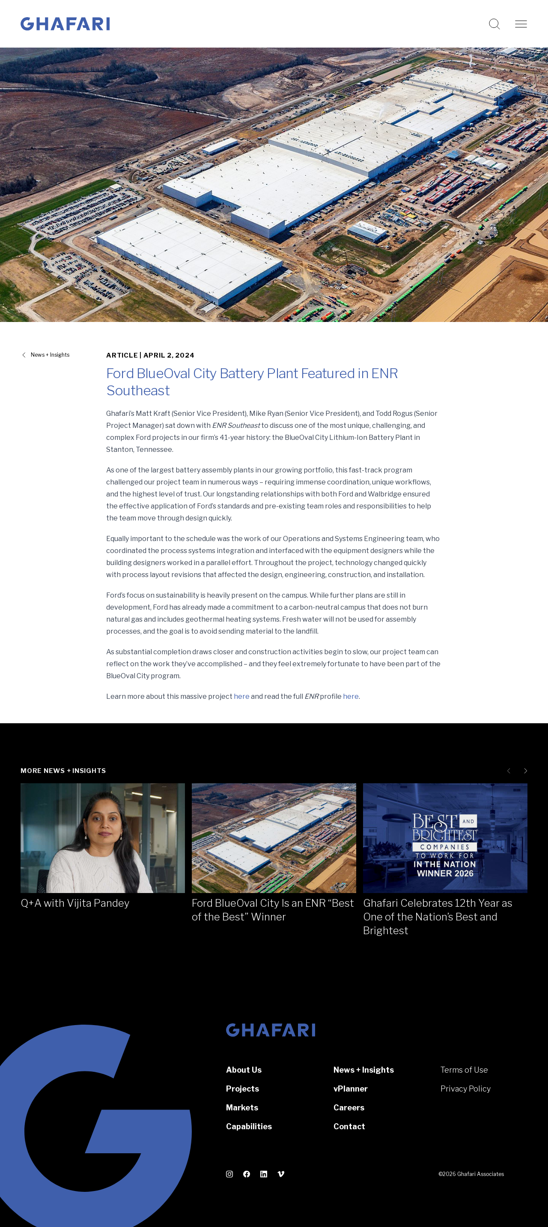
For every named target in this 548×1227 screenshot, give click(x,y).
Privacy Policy (466, 1088)
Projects (242, 1088)
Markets (242, 1107)
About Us (244, 1069)
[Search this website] (494, 24)
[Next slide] (524, 770)
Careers (349, 1107)
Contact (349, 1126)
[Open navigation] (521, 24)
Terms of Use (464, 1069)
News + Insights (364, 1069)
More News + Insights (63, 771)
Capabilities (249, 1126)
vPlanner (351, 1088)
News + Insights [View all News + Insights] (50, 355)
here (242, 696)
